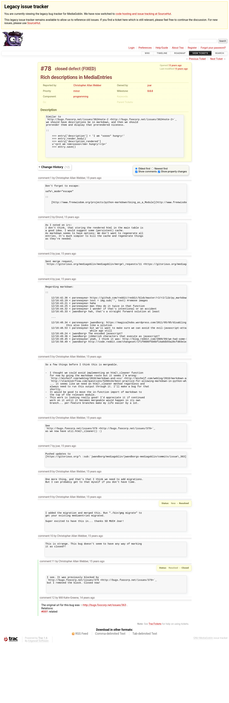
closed (61, 68)
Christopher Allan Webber (87, 85)
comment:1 (45, 185)
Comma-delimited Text (110, 693)
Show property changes (174, 179)
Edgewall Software (38, 700)
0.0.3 (150, 91)
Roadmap (180, 53)
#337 (44, 670)
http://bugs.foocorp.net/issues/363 (103, 664)
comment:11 (47, 617)
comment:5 (45, 389)
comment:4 (45, 299)
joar (149, 85)
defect (75, 68)
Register (192, 47)
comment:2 (45, 230)
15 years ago (175, 65)
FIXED (88, 68)
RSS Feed (81, 693)
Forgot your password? (213, 47)
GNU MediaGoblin (203, 697)
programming (80, 96)
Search (219, 53)
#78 (46, 68)
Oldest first (144, 176)
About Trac (178, 47)
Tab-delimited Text (144, 693)
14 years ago (87, 657)
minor (76, 91)
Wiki (147, 53)
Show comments (147, 179)
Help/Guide (162, 47)
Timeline (162, 53)
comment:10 (45, 589)
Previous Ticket (197, 59)
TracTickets (155, 683)
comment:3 (45, 271)
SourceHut (33, 23)
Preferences (145, 47)
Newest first (161, 176)
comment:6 (45, 459)
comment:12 (47, 657)
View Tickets (200, 53)
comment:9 (45, 546)
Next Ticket (216, 59)
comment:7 (45, 490)
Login (132, 47)
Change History (55, 175)
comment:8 (45, 519)
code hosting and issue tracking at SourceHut (143, 13)
